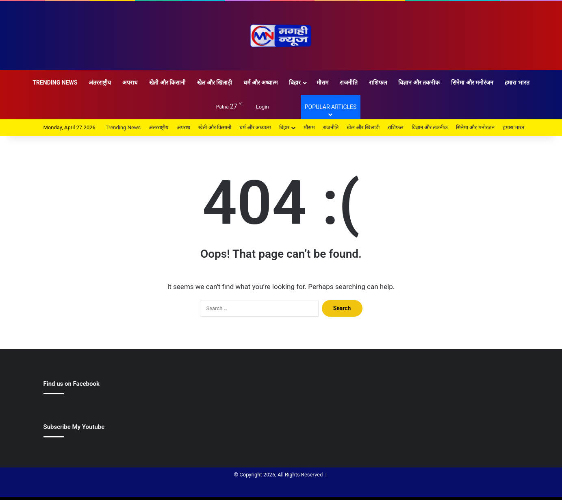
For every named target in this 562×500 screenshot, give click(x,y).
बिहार (295, 82)
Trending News (55, 82)
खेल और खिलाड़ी (214, 82)
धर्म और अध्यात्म (260, 82)
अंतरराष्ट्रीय (100, 82)
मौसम (322, 82)
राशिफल (378, 82)
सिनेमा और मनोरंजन (472, 82)
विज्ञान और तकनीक (419, 82)
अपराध (130, 82)
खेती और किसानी (167, 82)
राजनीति (349, 82)
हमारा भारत (517, 82)
